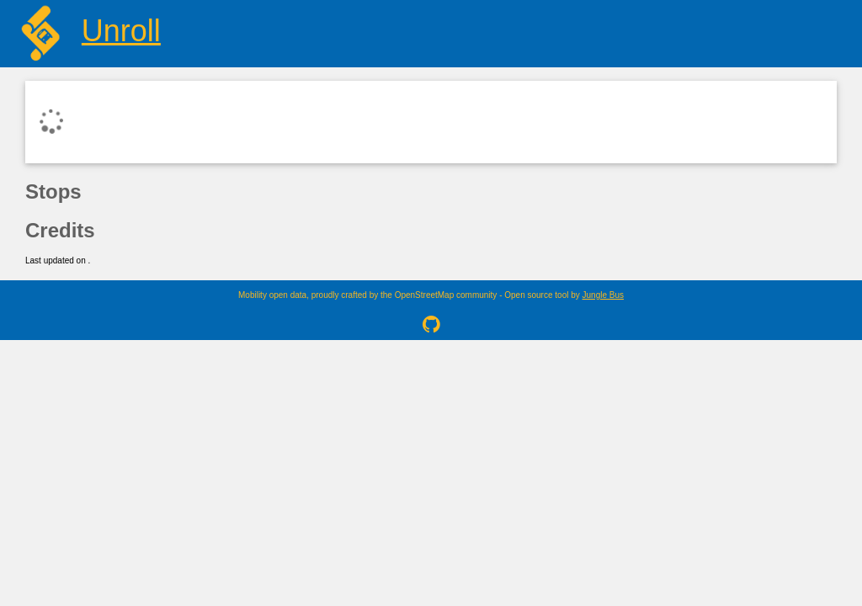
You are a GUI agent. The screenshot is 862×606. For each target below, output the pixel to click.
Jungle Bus (603, 295)
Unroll (121, 30)
